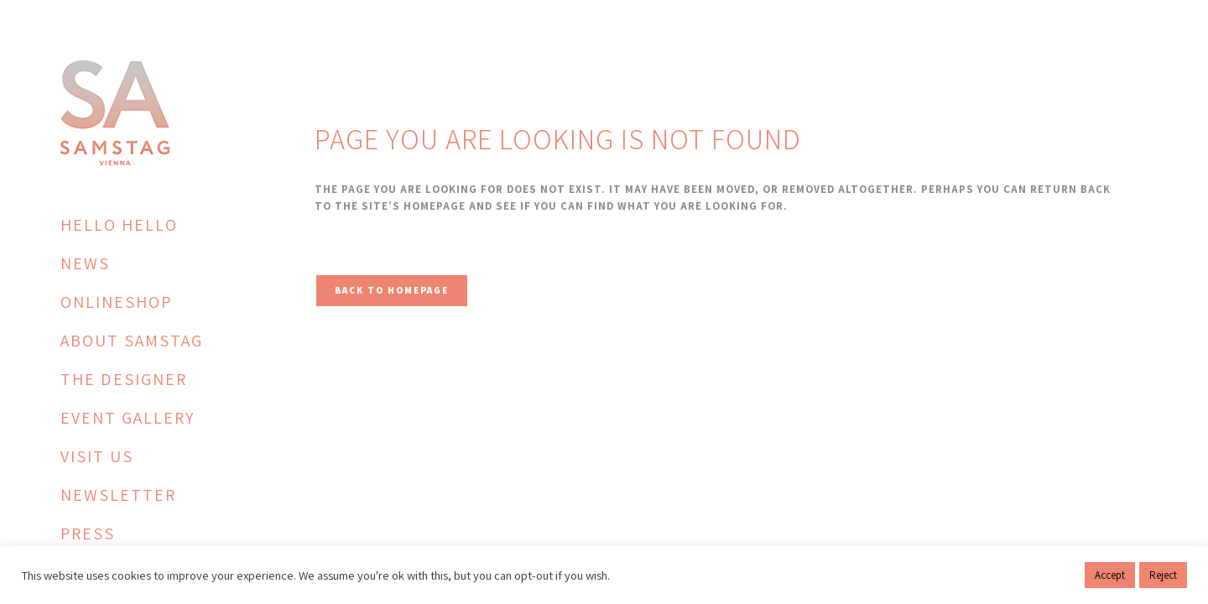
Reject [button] (1163, 575)
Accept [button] (1110, 575)
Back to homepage (392, 290)
